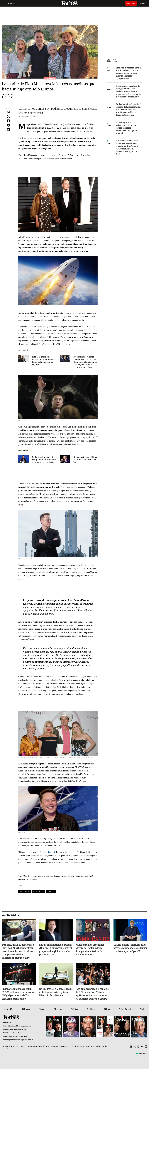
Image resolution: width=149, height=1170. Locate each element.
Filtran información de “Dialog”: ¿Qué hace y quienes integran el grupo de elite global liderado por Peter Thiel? (55, 950)
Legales (71, 1046)
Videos (107, 1009)
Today (142, 1009)
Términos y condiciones (59, 1046)
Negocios (58, 1009)
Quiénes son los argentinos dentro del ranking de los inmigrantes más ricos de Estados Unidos (90, 950)
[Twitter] (134, 1047)
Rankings (91, 1009)
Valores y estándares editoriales (38, 1046)
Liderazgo (26, 1009)
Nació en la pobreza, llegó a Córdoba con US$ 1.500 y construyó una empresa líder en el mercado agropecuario (128, 73)
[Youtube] (142, 1047)
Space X (51, 891)
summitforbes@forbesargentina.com (20, 1033)
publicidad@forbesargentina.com (20, 1026)
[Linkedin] (146, 1047)
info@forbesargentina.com (17, 1029)
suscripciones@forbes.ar (20, 1036)
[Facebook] (131, 1047)
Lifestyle (74, 1009)
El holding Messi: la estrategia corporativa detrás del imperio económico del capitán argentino (126, 128)
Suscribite (131, 3)
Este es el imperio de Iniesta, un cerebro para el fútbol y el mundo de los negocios (43, 361)
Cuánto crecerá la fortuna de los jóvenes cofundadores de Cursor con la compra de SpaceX (130, 948)
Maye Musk (38, 891)
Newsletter (14, 1046)
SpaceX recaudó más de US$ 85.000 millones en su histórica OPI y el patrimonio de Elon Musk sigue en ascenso (18, 994)
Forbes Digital (7, 94)
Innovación (8, 1009)
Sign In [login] (143, 3)
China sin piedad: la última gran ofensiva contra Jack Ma (85, 459)
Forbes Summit (125, 1009)
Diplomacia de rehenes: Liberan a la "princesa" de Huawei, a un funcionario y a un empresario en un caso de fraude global (85, 362)
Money (42, 1009)
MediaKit (5, 1046)
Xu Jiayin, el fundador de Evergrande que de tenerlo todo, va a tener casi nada (44, 459)
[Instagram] (138, 1047)
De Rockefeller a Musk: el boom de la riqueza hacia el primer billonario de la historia (55, 992)
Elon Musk (24, 891)
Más (127, 60)
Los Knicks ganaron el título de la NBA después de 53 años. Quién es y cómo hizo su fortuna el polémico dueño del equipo (92, 994)
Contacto (23, 1046)
